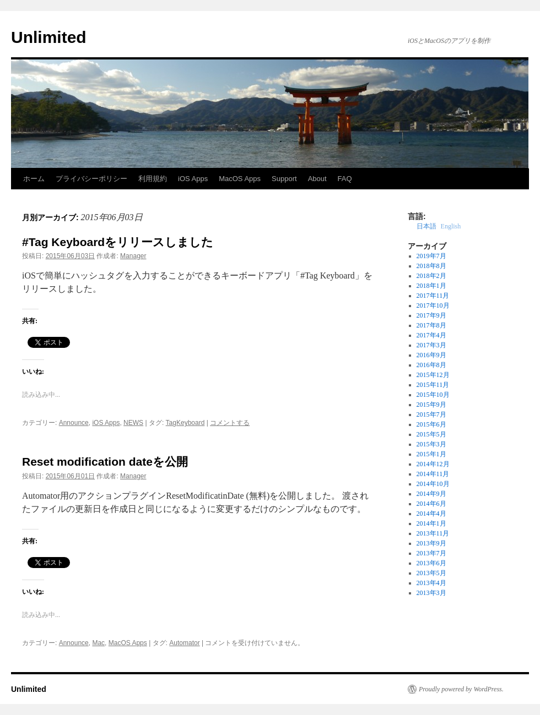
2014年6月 (431, 503)
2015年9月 (431, 404)
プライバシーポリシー (91, 178)
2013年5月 (431, 573)
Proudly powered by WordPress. (461, 689)
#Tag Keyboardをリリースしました (117, 242)
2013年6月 (431, 563)
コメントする (230, 423)
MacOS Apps (240, 178)
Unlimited (49, 37)
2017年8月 (431, 325)
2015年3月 (431, 444)
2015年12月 (433, 375)
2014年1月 (431, 523)
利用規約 (152, 178)
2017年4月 (431, 335)
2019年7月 (431, 256)
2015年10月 (433, 395)
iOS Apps (193, 178)
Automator (184, 643)
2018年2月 (431, 276)
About (317, 178)
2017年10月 (433, 305)
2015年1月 (431, 454)
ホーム (34, 178)
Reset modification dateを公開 (105, 461)
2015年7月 (431, 414)
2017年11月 (433, 295)
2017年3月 (431, 345)
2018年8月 (431, 266)
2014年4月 (431, 513)
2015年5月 (431, 434)
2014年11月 (433, 474)
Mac (98, 643)
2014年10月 (433, 484)
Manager (133, 256)
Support (284, 178)
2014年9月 (431, 494)
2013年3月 (431, 593)
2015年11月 (433, 385)
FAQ (345, 178)
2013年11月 (433, 533)
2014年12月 (433, 464)
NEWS (133, 423)
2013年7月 (431, 553)
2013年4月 (431, 583)
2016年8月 (431, 365)
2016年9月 (431, 355)
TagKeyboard (185, 423)
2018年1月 (431, 286)
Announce (74, 423)
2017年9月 (431, 315)
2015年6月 (431, 424)
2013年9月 (431, 543)
